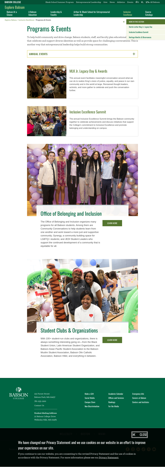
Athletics (121, 2)
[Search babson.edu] (142, 2)
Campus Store (90, 402)
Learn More (112, 223)
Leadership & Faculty (56, 13)
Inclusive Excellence (127, 13)
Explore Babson (14, 7)
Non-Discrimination (92, 406)
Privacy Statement (108, 457)
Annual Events (82, 54)
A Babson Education (32, 13)
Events (130, 2)
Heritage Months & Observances (140, 37)
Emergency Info (138, 393)
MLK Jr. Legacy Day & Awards (88, 70)
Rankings (111, 402)
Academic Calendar (115, 393)
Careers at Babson (139, 397)
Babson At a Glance (12, 13)
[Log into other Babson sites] (137, 2)
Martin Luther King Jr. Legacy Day (140, 26)
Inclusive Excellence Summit (138, 32)
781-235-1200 (40, 401)
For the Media (113, 406)
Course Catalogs (149, 13)
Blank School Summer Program (60, 2)
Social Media (90, 397)
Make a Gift (89, 393)
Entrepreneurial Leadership (88, 2)
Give (105, 2)
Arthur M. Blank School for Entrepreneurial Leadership (92, 13)
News (112, 2)
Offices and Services (116, 397)
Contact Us (39, 405)
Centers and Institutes (140, 402)
